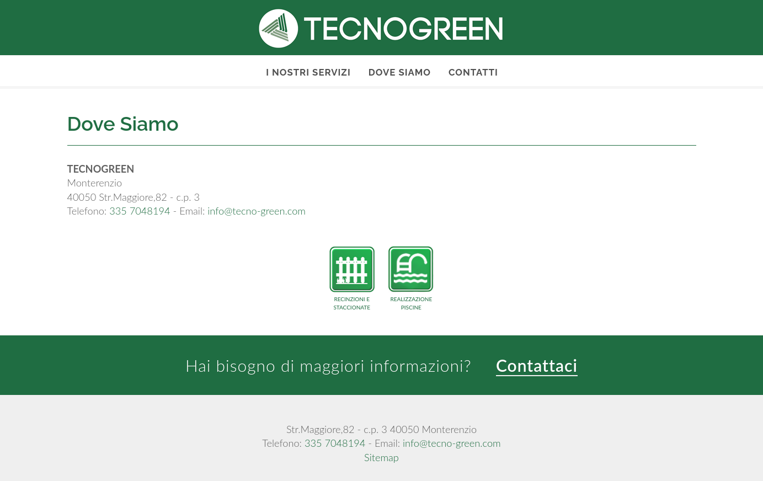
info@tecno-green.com (256, 211)
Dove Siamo (400, 72)
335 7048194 (139, 211)
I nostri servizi (308, 72)
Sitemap (381, 457)
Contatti (473, 72)
